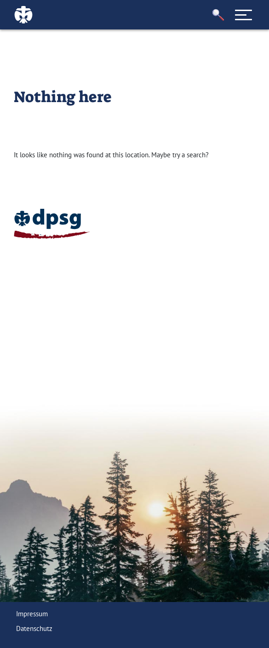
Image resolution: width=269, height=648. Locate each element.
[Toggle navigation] (243, 14)
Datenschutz (34, 628)
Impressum (32, 613)
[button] (218, 15)
